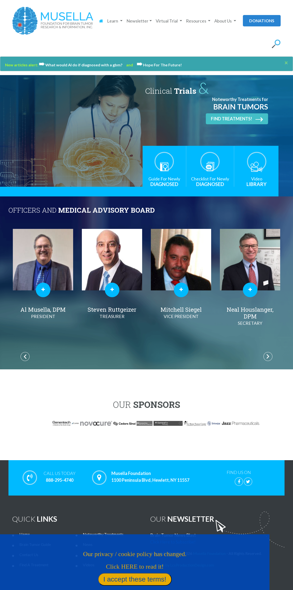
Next (267, 356)
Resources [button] (196, 20)
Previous (25, 356)
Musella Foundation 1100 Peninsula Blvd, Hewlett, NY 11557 (150, 476)
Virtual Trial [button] (167, 20)
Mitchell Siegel (181, 313)
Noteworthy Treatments (103, 534)
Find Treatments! (237, 119)
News (88, 544)
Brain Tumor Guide (35, 544)
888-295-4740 (59, 476)
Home (24, 534)
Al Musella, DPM (43, 313)
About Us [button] (223, 20)
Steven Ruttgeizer (112, 313)
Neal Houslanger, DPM (250, 316)
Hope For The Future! (159, 64)
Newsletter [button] (137, 20)
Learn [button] (113, 20)
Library (257, 181)
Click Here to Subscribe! (173, 541)
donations (261, 20)
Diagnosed (164, 181)
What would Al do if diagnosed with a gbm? (82, 64)
